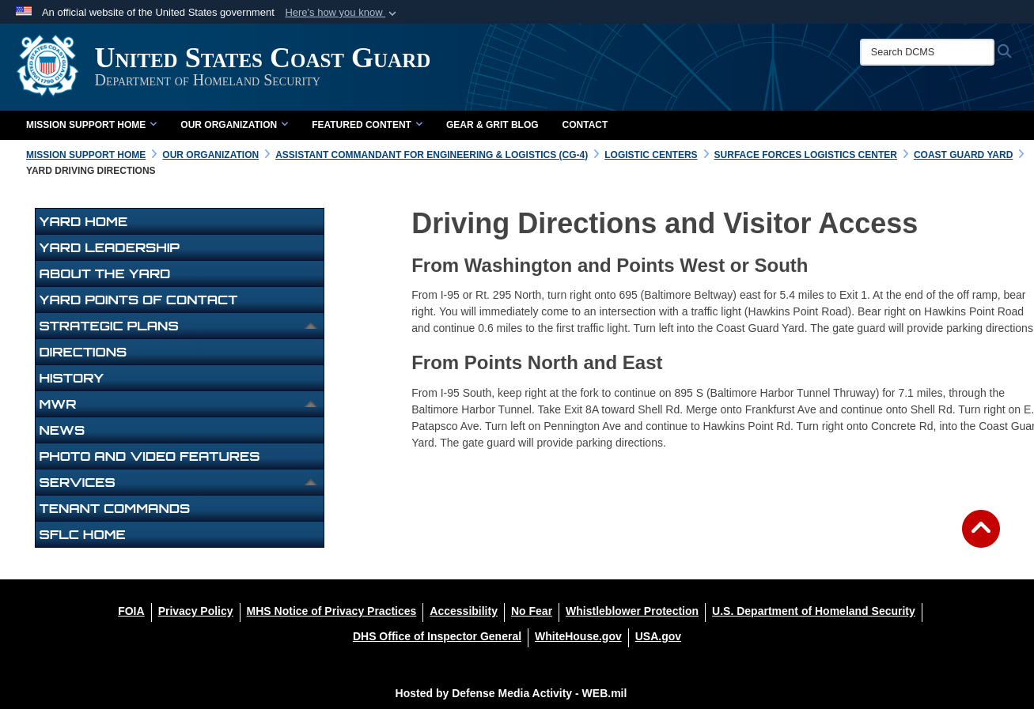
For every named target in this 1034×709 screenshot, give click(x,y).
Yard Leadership (110, 247)
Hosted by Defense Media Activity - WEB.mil (511, 693)
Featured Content (367, 124)
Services (78, 482)
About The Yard (105, 273)
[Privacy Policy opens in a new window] (195, 611)
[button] (342, 13)
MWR (58, 404)
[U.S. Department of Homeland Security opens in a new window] (813, 611)
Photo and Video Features (150, 456)
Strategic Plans (109, 326)
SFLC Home (83, 534)
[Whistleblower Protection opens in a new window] (632, 611)
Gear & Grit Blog (492, 124)
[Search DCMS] (929, 52)
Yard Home (84, 221)
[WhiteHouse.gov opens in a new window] (578, 636)
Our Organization (234, 124)
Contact (585, 124)
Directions (83, 352)
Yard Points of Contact (139, 299)
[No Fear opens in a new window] (531, 611)
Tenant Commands (115, 508)
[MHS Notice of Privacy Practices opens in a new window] (332, 611)
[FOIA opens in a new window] (131, 611)
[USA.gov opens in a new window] (658, 636)
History (72, 378)
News (62, 430)
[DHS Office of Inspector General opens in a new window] (437, 636)
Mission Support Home (91, 124)
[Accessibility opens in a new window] (464, 611)
